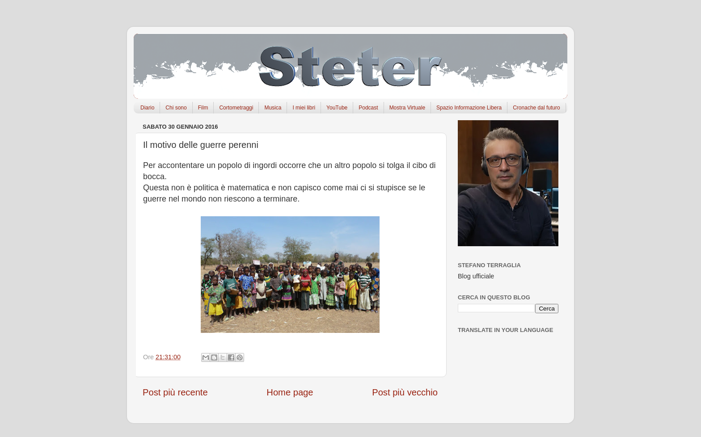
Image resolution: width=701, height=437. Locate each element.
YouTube (336, 108)
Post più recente (175, 392)
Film (203, 108)
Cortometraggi (236, 108)
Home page (289, 392)
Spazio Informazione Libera (469, 108)
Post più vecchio (405, 392)
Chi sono (175, 108)
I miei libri (303, 108)
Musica (272, 108)
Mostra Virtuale (407, 108)
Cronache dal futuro (536, 108)
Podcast (368, 108)
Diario (147, 108)
